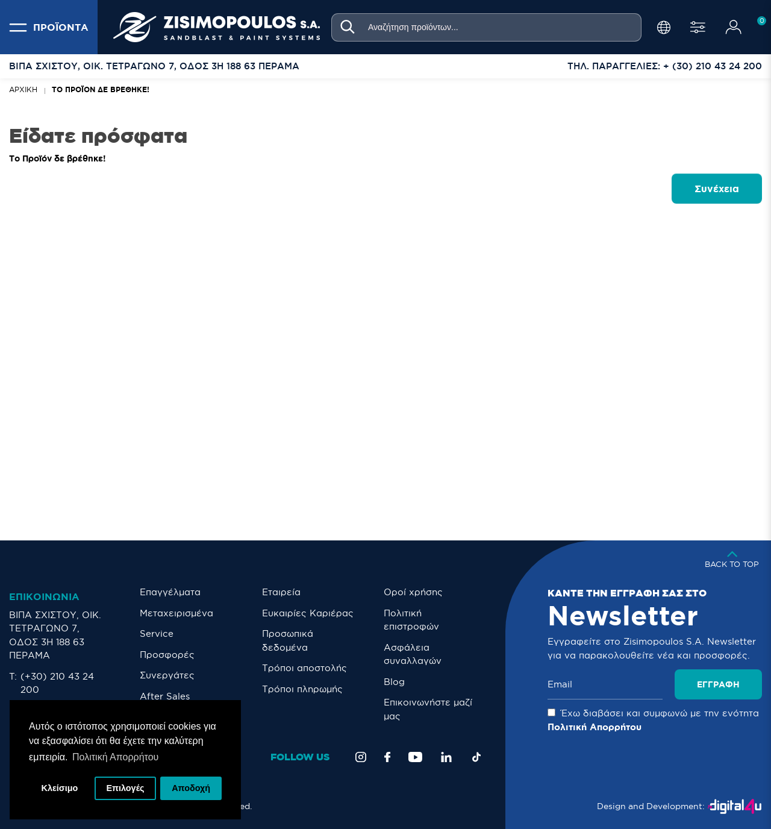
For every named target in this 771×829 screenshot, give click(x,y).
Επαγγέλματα (170, 592)
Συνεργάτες (167, 675)
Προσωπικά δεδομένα (287, 640)
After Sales (165, 696)
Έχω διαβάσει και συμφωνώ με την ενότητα (653, 720)
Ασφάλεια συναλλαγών (413, 654)
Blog (394, 682)
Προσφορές (167, 654)
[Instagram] (360, 757)
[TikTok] (476, 757)
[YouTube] (415, 757)
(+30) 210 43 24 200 (57, 683)
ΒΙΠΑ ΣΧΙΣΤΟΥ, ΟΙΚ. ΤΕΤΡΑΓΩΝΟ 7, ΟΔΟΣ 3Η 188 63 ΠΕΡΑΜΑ (55, 635)
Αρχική (23, 89)
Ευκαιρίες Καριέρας (308, 613)
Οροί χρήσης (413, 592)
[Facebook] (387, 757)
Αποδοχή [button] (191, 788)
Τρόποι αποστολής (304, 668)
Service (156, 633)
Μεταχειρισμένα (176, 613)
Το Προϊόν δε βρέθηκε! (100, 89)
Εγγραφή (718, 684)
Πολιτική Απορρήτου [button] (115, 757)
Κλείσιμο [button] (60, 788)
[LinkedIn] (446, 757)
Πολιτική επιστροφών (411, 620)
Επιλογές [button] (125, 788)
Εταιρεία (281, 592)
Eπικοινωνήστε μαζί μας (428, 709)
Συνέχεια (717, 188)
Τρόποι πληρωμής (302, 689)
